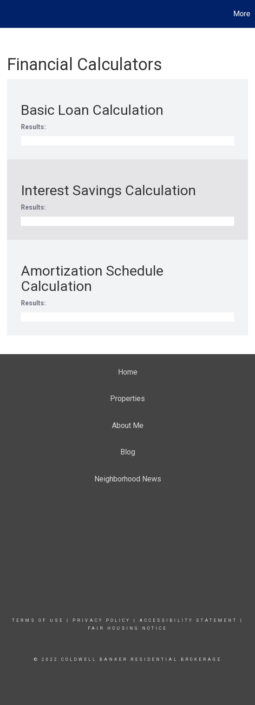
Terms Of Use (38, 620)
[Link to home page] (8, 14)
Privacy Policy (101, 620)
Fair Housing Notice (127, 628)
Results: (33, 127)
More (241, 13)
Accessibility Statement (188, 620)
